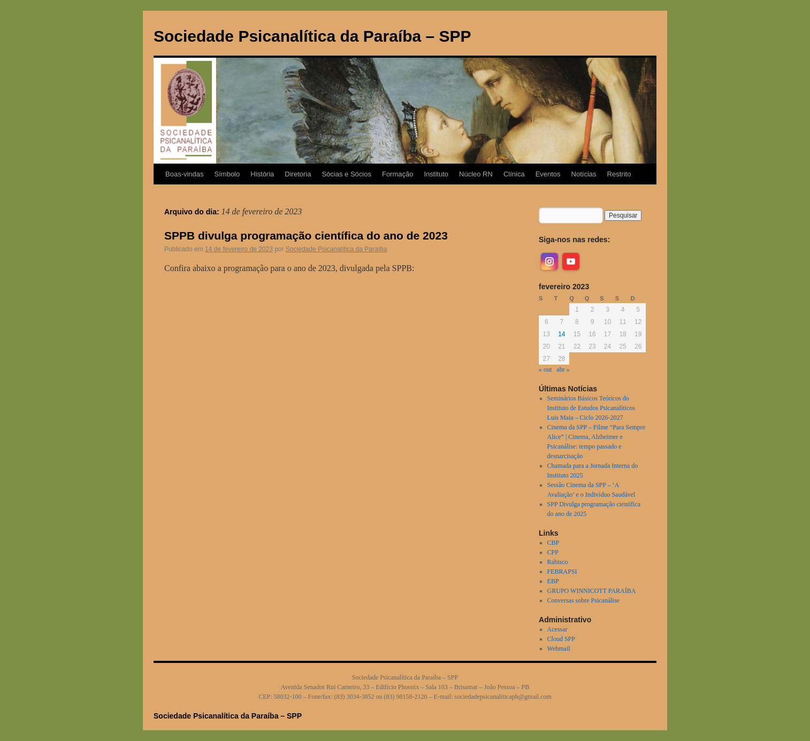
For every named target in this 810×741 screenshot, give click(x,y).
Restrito (619, 174)
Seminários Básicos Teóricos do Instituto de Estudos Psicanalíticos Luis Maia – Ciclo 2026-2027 (591, 408)
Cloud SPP (561, 639)
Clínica (514, 174)
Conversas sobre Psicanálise (583, 600)
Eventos (548, 174)
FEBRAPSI (562, 571)
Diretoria (298, 174)
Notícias (584, 174)
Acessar (557, 629)
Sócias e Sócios (346, 174)
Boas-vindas (184, 174)
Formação (398, 174)
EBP (553, 581)
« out (545, 369)
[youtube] (570, 261)
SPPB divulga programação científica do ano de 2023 (306, 235)
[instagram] (549, 261)
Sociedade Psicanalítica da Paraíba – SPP (312, 36)
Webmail (558, 648)
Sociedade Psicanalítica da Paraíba (336, 249)
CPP (553, 552)
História (262, 174)
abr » (562, 369)
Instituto (436, 174)
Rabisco (557, 562)
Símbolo (227, 174)
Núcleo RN (476, 174)
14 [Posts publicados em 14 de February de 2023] (561, 334)
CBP (553, 542)
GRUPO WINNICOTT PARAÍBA (591, 591)
